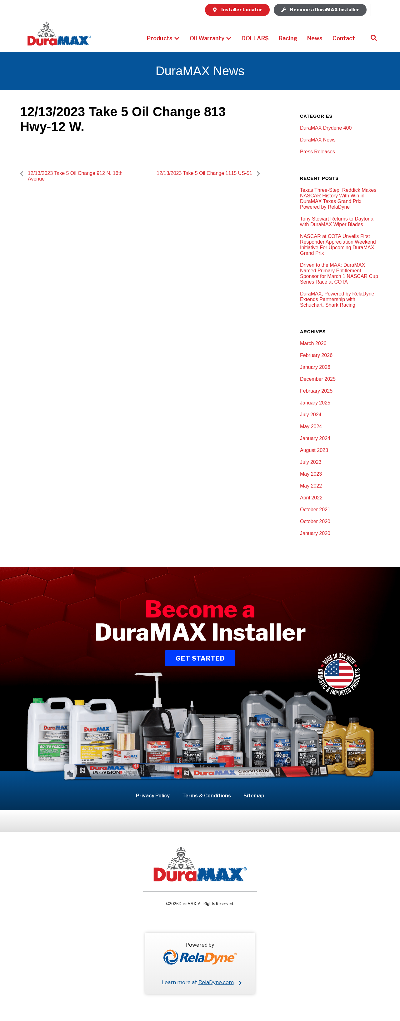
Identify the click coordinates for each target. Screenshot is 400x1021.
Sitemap (253, 796)
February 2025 (316, 391)
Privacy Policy (153, 796)
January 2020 (315, 533)
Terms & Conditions (206, 796)
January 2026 (315, 367)
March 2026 (313, 343)
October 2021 (315, 509)
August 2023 (314, 450)
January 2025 (315, 402)
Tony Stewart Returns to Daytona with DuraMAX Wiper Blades (336, 221)
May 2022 (311, 485)
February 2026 (316, 355)
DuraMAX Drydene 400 (326, 128)
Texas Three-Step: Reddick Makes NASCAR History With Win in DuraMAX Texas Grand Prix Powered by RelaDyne (338, 198)
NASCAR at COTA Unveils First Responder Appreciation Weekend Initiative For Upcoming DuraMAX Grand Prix (338, 245)
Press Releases (317, 151)
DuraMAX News (318, 139)
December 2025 (318, 379)
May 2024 (311, 426)
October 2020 (315, 521)
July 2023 (311, 462)
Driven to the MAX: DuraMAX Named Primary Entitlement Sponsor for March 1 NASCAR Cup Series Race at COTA (339, 273)
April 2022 (311, 497)
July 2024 (311, 414)
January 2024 (315, 438)
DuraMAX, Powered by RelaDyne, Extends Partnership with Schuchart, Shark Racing (338, 299)
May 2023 (311, 474)
